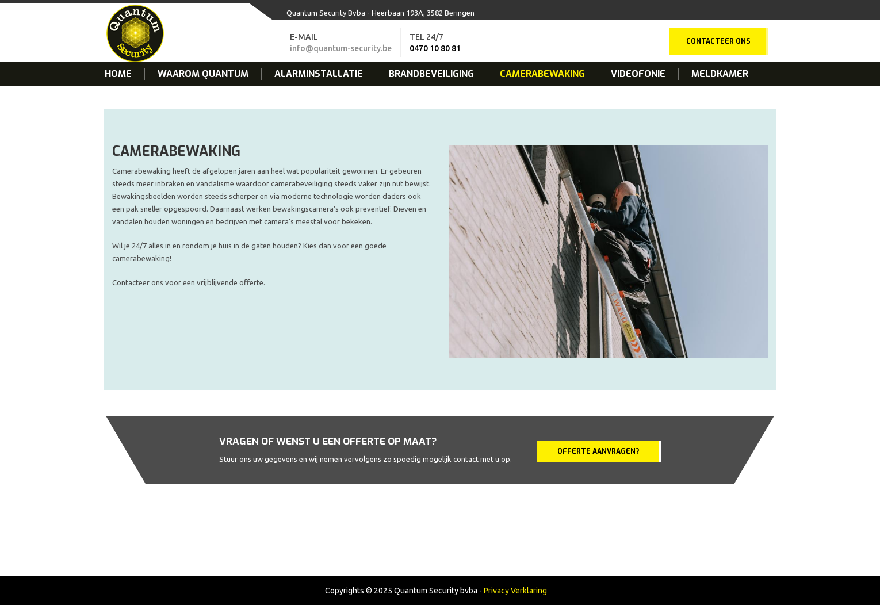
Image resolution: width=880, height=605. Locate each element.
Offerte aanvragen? (598, 451)
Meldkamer (719, 74)
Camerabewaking (542, 74)
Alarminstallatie (318, 74)
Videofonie (638, 74)
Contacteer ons (718, 41)
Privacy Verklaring (515, 590)
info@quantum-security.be (341, 48)
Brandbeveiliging (431, 74)
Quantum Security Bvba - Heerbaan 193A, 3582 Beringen (380, 13)
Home (118, 74)
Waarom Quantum (203, 74)
